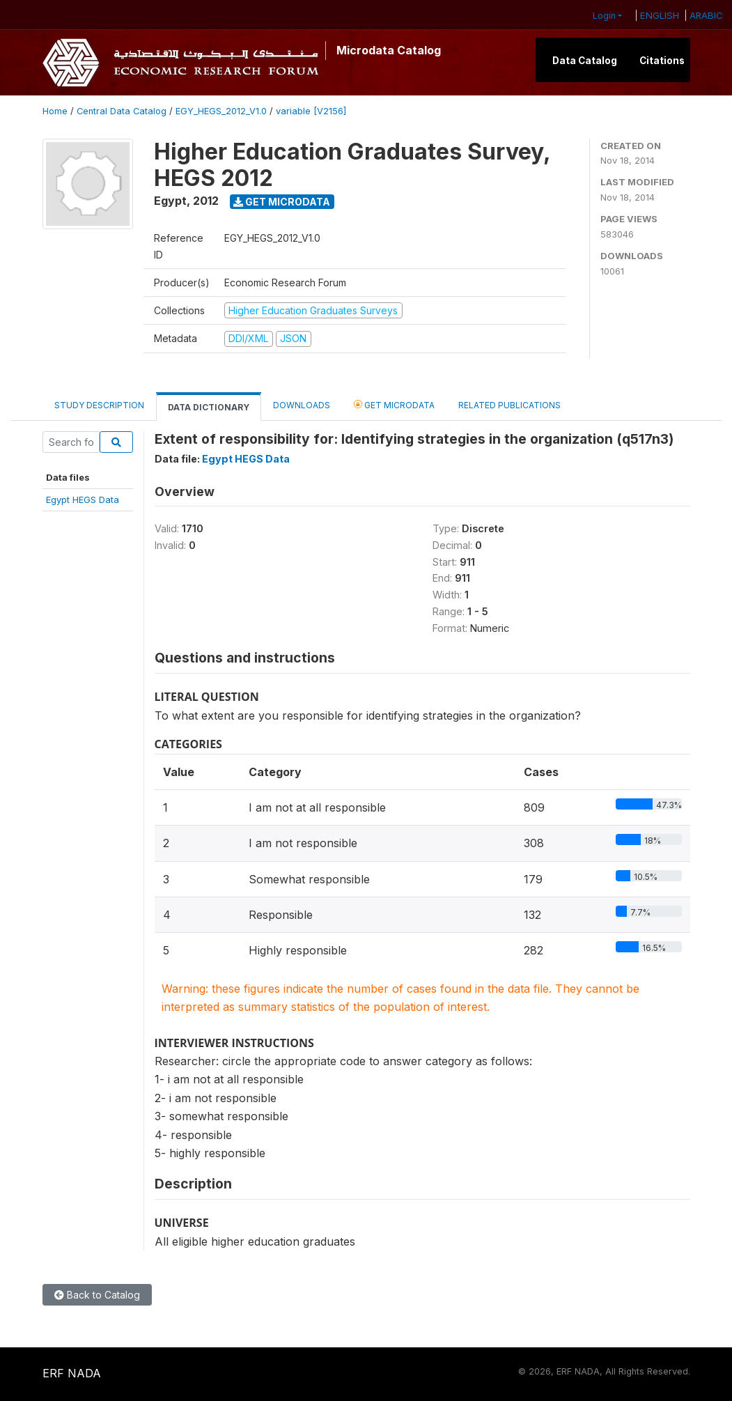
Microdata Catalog (388, 50)
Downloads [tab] (301, 405)
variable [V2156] (311, 111)
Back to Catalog (97, 1295)
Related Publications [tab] (509, 405)
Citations (662, 60)
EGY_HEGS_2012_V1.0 (221, 111)
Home (55, 111)
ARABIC (706, 15)
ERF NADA (71, 1373)
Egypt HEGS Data (82, 499)
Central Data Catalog (121, 111)
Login (604, 15)
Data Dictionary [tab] (208, 407)
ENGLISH (659, 15)
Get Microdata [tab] (394, 404)
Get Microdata (281, 202)
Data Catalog (584, 60)
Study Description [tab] (99, 405)
